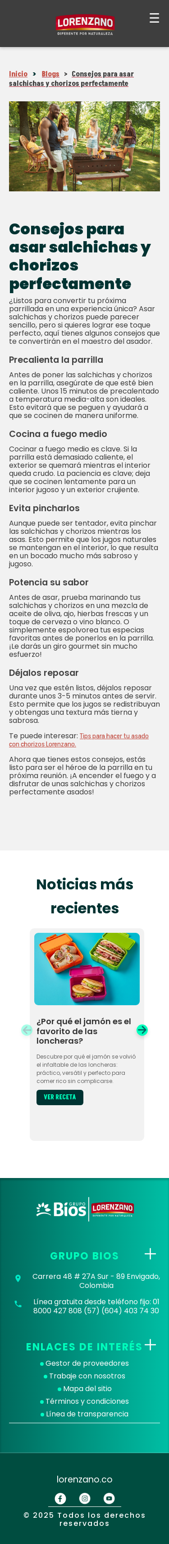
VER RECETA (60, 1097)
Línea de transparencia (84, 1414)
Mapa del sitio (85, 1389)
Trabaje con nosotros (84, 1376)
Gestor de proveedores (84, 1363)
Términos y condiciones (84, 1401)
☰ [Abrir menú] (154, 18)
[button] (142, 1030)
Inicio (18, 74)
